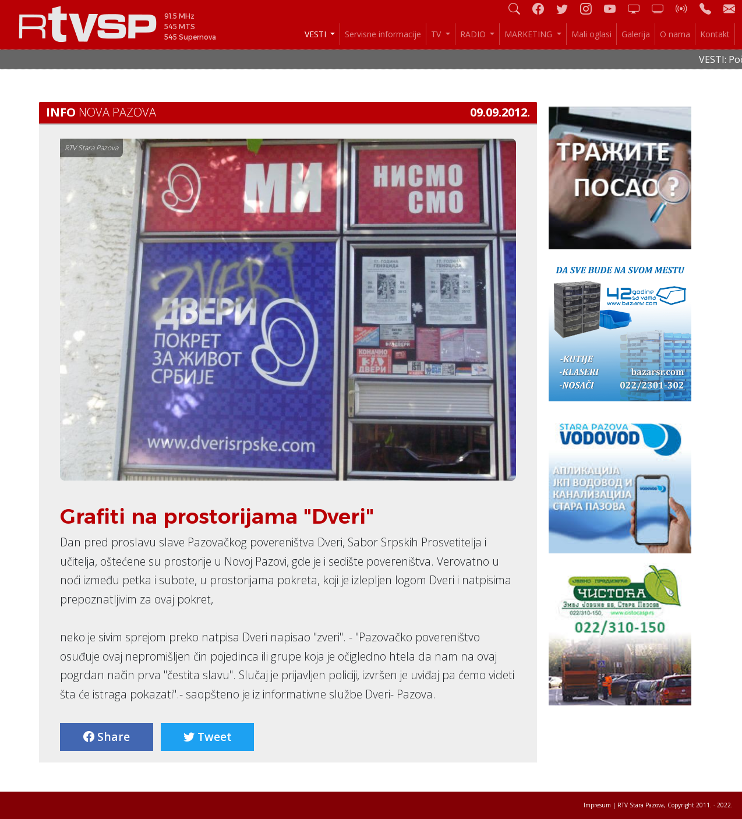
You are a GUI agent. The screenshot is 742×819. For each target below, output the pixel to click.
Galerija (635, 34)
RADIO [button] (474, 34)
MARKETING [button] (529, 34)
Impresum (597, 805)
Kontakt (715, 34)
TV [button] (437, 34)
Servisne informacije (383, 34)
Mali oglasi (591, 34)
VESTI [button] (316, 34)
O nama (675, 34)
